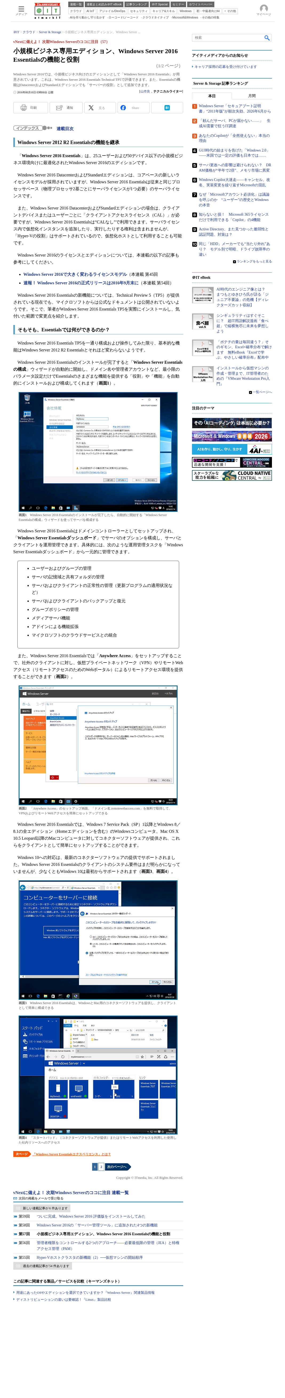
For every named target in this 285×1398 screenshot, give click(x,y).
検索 (267, 37)
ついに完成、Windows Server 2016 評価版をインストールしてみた (91, 1216)
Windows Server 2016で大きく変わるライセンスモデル (75, 274)
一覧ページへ (262, 392)
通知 (70, 108)
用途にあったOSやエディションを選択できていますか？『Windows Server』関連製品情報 (85, 1293)
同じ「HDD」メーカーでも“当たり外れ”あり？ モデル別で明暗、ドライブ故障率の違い (234, 249)
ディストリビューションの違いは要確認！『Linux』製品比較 (63, 1300)
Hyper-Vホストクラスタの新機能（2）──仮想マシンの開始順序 (90, 1258)
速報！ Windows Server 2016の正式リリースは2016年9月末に (81, 283)
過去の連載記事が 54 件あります (46, 1266)
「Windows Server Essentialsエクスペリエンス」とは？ (72, 1154)
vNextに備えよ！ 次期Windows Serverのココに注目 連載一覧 (71, 1192)
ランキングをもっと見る (254, 262)
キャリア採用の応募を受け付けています (226, 67)
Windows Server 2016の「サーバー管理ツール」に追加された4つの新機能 (97, 1225)
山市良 (145, 91)
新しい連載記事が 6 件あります (45, 1208)
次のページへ (116, 1167)
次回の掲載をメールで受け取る (41, 1198)
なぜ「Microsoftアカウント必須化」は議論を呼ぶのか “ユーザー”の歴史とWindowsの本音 (234, 200)
